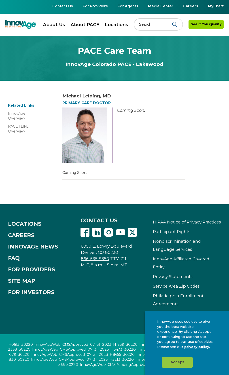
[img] (20, 24)
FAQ (14, 258)
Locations (116, 24)
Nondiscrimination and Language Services (177, 245)
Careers (190, 6)
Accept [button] (177, 362)
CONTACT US (99, 220)
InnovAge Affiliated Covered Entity (181, 263)
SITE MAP (21, 281)
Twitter (132, 232)
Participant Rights (171, 231)
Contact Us (62, 6)
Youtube (120, 232)
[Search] (155, 24)
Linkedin (96, 232)
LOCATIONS (24, 224)
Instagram (108, 232)
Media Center (160, 6)
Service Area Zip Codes (176, 286)
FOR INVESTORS (31, 292)
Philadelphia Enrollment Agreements (178, 299)
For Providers (95, 6)
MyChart (216, 6)
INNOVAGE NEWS (33, 246)
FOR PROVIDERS (31, 269)
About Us (54, 24)
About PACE (85, 24)
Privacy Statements (173, 276)
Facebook (85, 232)
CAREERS (21, 235)
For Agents (128, 6)
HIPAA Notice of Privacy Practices (187, 222)
